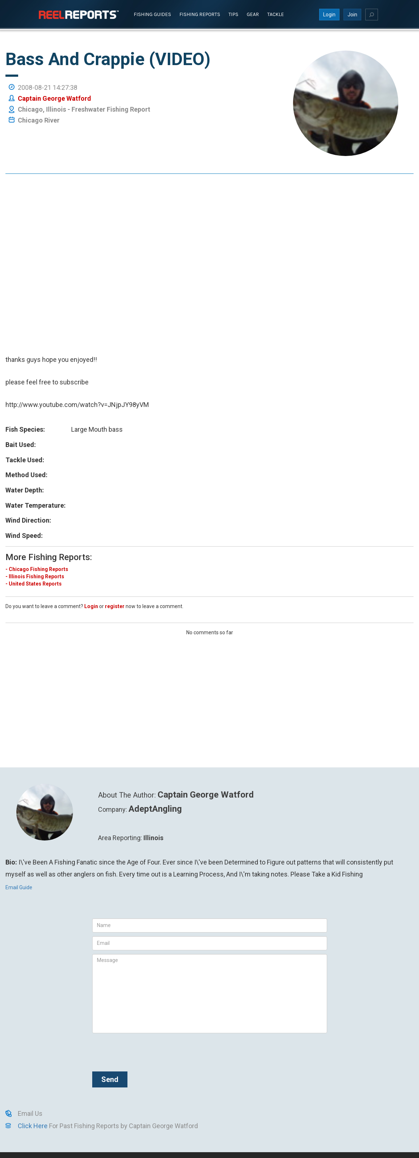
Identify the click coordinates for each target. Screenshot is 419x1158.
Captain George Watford (54, 98)
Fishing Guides (152, 14)
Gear (253, 14)
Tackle (275, 14)
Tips (233, 14)
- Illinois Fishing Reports (34, 576)
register (115, 606)
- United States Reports (33, 583)
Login (329, 14)
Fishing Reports (199, 14)
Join (352, 14)
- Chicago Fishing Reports (36, 569)
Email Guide (18, 887)
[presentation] (147, 1051)
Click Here (33, 1125)
